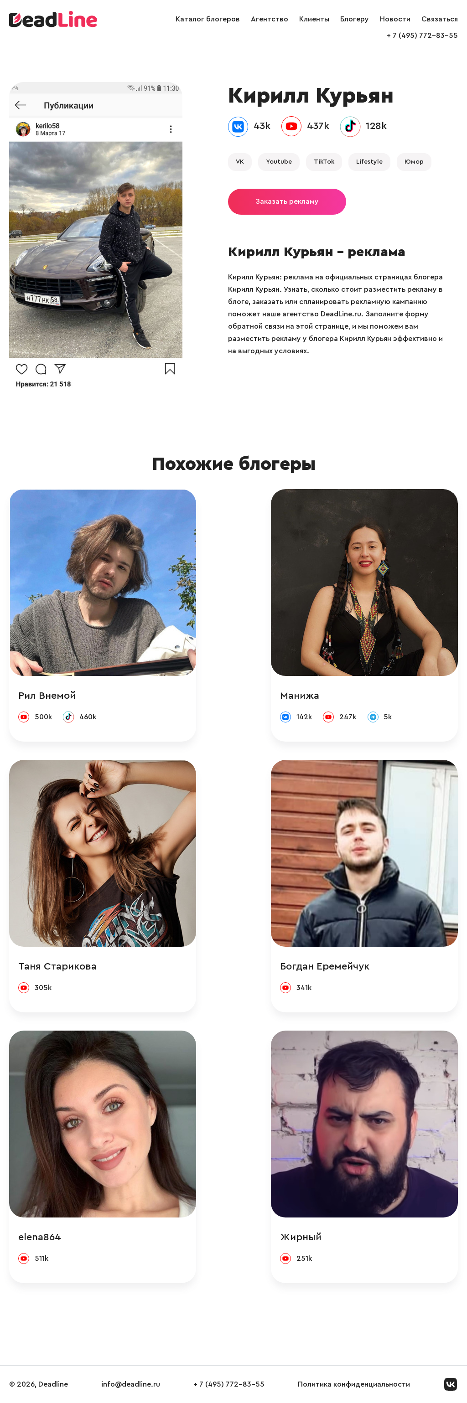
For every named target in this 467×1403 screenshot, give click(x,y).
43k (262, 126)
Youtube (279, 162)
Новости (395, 19)
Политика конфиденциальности (354, 1384)
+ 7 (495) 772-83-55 (422, 35)
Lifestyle (369, 162)
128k (376, 126)
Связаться (439, 19)
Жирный (301, 1237)
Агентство (269, 19)
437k (318, 126)
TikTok (324, 162)
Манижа (299, 696)
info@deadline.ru (130, 1384)
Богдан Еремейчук (324, 966)
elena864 (39, 1237)
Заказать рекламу (287, 201)
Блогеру (354, 19)
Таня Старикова (57, 966)
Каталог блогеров (208, 19)
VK (240, 162)
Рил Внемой (47, 696)
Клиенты (314, 19)
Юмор (414, 162)
